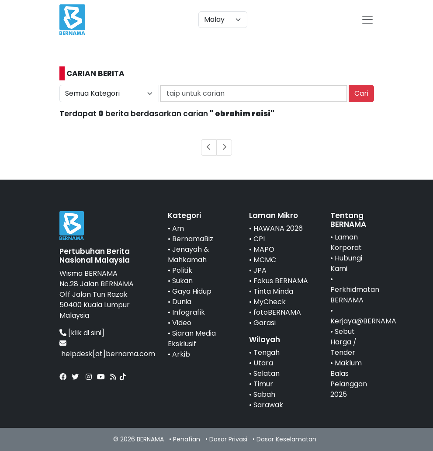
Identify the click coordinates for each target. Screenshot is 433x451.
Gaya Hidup (191, 291)
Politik (182, 270)
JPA (260, 270)
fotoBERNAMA (277, 312)
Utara (263, 363)
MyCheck (269, 302)
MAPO (263, 249)
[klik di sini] (86, 333)
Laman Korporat (346, 242)
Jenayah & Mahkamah (188, 254)
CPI (259, 239)
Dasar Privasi (228, 439)
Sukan (182, 281)
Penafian (186, 439)
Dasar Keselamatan (286, 439)
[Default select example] (222, 19)
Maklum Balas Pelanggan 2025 (348, 378)
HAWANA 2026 (278, 228)
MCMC (264, 260)
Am (178, 228)
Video (181, 323)
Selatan (266, 373)
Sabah (264, 394)
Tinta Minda (273, 291)
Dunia (181, 302)
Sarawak (268, 405)
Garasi (264, 323)
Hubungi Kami (346, 263)
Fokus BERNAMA (280, 281)
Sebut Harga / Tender (343, 341)
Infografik (188, 312)
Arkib (181, 354)
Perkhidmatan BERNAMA (354, 294)
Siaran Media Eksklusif (192, 338)
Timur (263, 384)
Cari (361, 93)
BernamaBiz (192, 239)
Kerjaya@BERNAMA (363, 321)
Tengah (266, 352)
